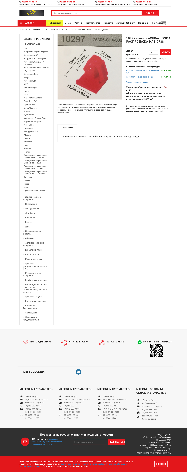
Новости (108, 23)
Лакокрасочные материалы (32, 198)
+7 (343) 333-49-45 (143, 2)
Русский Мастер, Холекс (34, 191)
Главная (23, 30)
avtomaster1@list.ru (162, 453)
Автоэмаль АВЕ (31, 55)
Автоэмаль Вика (31, 74)
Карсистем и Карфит (33, 121)
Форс (26, 187)
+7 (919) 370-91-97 (110, 409)
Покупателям (92, 23)
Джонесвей (29, 115)
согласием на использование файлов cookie (82, 464)
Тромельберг (30, 105)
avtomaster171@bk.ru (73, 403)
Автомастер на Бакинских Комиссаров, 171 (143, 71)
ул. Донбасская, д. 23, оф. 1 (36, 400)
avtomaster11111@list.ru (152, 406)
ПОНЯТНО (161, 464)
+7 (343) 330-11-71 (105, 2)
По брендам (54, 23)
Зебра (26, 77)
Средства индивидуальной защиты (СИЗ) (35, 266)
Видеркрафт (29, 71)
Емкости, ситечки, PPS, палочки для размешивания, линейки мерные (35, 288)
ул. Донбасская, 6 (149, 403)
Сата (26, 94)
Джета (27, 111)
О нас (68, 23)
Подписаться (117, 442)
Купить (166, 52)
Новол (26, 145)
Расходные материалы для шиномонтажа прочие (35, 167)
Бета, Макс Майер (32, 108)
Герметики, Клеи (33, 250)
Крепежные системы (35, 301)
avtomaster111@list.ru (34, 403)
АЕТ (26, 84)
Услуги (78, 23)
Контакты (157, 23)
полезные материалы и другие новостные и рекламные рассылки (47, 441)
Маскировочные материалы (32, 274)
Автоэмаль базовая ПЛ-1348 (36, 67)
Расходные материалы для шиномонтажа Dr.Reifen (35, 156)
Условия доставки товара (137, 82)
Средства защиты (33, 296)
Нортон (27, 152)
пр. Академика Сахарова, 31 (115, 400)
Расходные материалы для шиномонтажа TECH (35, 162)
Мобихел (28, 142)
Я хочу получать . (47, 441)
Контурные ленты (31, 132)
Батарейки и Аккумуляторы (30, 306)
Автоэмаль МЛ (30, 81)
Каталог (27, 23)
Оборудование (32, 208)
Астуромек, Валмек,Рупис (35, 58)
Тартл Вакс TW (30, 101)
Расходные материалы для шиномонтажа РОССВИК (35, 173)
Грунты (28, 222)
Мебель (27, 135)
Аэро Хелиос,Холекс (33, 98)
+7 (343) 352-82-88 (67, 2)
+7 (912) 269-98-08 (71, 409)
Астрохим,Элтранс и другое (36, 52)
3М (25, 48)
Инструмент (31, 204)
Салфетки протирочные (36, 280)
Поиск (150, 13)
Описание (67, 127)
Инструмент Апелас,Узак (35, 118)
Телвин (27, 180)
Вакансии (143, 23)
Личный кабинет (125, 23)
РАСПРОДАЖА (53, 30)
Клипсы (27, 148)
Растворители (32, 254)
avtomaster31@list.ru (111, 403)
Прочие (27, 91)
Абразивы (30, 238)
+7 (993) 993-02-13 (110, 406)
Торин (26, 184)
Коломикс (28, 128)
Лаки (27, 227)
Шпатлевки (30, 217)
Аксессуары (31, 313)
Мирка (27, 138)
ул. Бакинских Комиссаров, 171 (77, 400)
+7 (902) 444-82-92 (33, 409)
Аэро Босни (29, 125)
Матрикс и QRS (30, 88)
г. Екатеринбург (31, 396)
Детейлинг (30, 213)
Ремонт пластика (33, 259)
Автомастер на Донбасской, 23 (139, 77)
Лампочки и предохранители (31, 318)
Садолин (28, 177)
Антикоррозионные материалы (33, 244)
